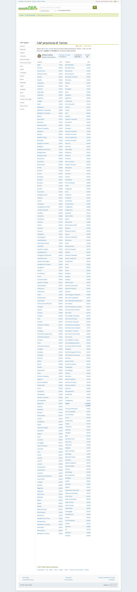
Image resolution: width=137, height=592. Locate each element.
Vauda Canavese (70, 463)
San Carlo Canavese (71, 298)
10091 (61, 83)
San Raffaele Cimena (72, 340)
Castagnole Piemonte (44, 255)
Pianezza (68, 152)
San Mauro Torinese (71, 331)
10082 (61, 355)
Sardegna (23, 89)
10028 (88, 427)
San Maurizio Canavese (72, 328)
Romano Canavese (71, 255)
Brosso (39, 168)
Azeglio (39, 101)
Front (39, 388)
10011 (61, 65)
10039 (88, 442)
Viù (66, 529)
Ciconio (39, 310)
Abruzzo (22, 46)
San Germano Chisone (72, 310)
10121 (88, 403)
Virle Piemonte (70, 520)
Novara (61, 570)
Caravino (40, 228)
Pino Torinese (69, 162)
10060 (61, 68)
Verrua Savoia (69, 475)
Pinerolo (68, 159)
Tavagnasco (69, 400)
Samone (68, 292)
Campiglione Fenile (43, 207)
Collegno (40, 331)
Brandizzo (40, 162)
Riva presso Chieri (71, 225)
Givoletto (40, 409)
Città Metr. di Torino (64, 55)
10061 (61, 270)
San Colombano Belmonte (73, 301)
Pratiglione (68, 207)
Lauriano (40, 449)
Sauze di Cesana (70, 364)
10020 (61, 86)
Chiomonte (40, 301)
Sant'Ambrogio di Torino (73, 352)
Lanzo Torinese (42, 446)
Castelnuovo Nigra (43, 261)
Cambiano (40, 204)
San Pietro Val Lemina (72, 334)
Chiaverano (41, 292)
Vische (67, 523)
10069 (88, 505)
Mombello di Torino (43, 518)
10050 (60, 155)
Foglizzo (40, 379)
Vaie (66, 436)
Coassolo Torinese (43, 325)
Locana (39, 464)
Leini (38, 452)
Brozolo (39, 171)
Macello (39, 485)
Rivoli (67, 243)
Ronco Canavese (70, 258)
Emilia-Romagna (25, 59)
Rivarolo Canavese (71, 237)
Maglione (40, 488)
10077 (88, 328)
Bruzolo (39, 180)
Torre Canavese (70, 412)
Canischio (40, 216)
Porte (67, 186)
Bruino (39, 174)
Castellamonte (42, 258)
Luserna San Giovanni (44, 476)
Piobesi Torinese (70, 165)
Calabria (22, 53)
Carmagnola (41, 237)
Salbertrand (69, 282)
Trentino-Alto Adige (26, 99)
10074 (61, 446)
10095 (61, 422)
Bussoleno (40, 192)
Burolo (39, 186)
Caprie (39, 225)
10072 (61, 249)
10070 (61, 71)
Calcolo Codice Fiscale (38, 1)
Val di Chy (68, 442)
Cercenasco (41, 273)
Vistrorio (68, 526)
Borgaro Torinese (43, 143)
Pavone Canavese (71, 131)
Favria (39, 364)
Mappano (40, 491)
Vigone (67, 487)
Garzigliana (41, 394)
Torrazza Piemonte (71, 409)
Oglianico (68, 98)
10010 (61, 74)
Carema (39, 231)
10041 (61, 234)
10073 (61, 319)
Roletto (67, 252)
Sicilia (21, 92)
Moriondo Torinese (71, 77)
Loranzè (40, 473)
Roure (67, 270)
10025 (88, 162)
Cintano (39, 313)
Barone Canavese (43, 128)
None (66, 92)
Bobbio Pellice (42, 137)
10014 (61, 201)
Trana (67, 418)
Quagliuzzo (69, 210)
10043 (88, 101)
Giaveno (39, 406)
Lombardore (41, 467)
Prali (66, 192)
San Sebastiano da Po (72, 343)
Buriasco (40, 183)
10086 (88, 237)
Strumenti (68, 577)
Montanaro (68, 71)
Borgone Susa (42, 155)
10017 (88, 71)
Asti (47, 570)
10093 (61, 331)
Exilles (39, 361)
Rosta (67, 267)
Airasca (39, 68)
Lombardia (23, 73)
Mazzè (39, 506)
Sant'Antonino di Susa (72, 355)
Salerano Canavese (71, 286)
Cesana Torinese (42, 282)
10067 (88, 487)
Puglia (22, 86)
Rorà (66, 264)
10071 (61, 143)
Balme (39, 116)
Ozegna (67, 116)
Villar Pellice (69, 502)
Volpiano (68, 533)
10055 (60, 340)
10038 (88, 472)
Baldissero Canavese (44, 110)
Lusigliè (39, 482)
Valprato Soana (70, 457)
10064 (88, 159)
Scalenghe (68, 367)
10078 (88, 466)
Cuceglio (40, 349)
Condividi (87, 46)
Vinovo (67, 517)
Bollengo (40, 140)
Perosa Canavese (70, 140)
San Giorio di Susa (71, 319)
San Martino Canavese (72, 325)
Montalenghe (69, 65)
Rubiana (68, 273)
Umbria (22, 102)
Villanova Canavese (71, 493)
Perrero (67, 143)
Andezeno (40, 86)
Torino (67, 403)
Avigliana (40, 98)
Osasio (67, 110)
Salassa (67, 279)
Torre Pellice (69, 415)
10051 (61, 98)
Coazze (39, 328)
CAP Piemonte (30, 15)
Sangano (68, 349)
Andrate (39, 89)
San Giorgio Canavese (72, 316)
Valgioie (67, 448)
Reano (67, 219)
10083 (61, 364)
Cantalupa (40, 219)
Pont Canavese (70, 183)
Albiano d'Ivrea (42, 74)
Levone (39, 461)
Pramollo (68, 198)
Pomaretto (68, 180)
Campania (23, 56)
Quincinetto (69, 216)
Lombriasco (41, 470)
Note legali (25, 577)
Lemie (39, 455)
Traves (67, 424)
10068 (88, 490)
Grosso (39, 419)
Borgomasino (41, 152)
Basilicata (23, 49)
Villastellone (69, 514)
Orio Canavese (69, 104)
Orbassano (68, 101)
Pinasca (67, 155)
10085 (88, 183)
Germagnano (41, 400)
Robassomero (69, 246)
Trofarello (68, 427)
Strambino (68, 394)
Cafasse (39, 198)
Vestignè (68, 478)
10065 (88, 198)
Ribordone (68, 222)
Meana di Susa (42, 509)
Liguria (22, 69)
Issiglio (39, 434)
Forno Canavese (42, 382)
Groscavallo (41, 415)
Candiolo (40, 213)
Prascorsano (69, 204)
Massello (40, 497)
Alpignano (40, 83)
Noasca (67, 83)
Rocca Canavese (70, 249)
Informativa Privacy (28, 580)
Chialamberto (41, 286)
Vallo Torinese (69, 451)
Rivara (67, 234)
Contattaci (111, 580)
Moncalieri (40, 527)
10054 (61, 282)
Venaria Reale (69, 466)
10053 (61, 192)
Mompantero (41, 521)
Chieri (39, 295)
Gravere (39, 413)
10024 (61, 527)
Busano (39, 189)
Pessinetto (68, 149)
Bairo (39, 104)
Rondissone (69, 261)
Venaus (67, 469)
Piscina (67, 171)
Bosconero (40, 159)
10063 (88, 137)
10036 (88, 382)
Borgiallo (40, 146)
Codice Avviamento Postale (106, 577)
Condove (40, 340)
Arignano (40, 95)
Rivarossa (68, 240)
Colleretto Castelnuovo (44, 334)
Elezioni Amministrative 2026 (104, 1)
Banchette (40, 119)
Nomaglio (68, 89)
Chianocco (40, 288)
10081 (61, 258)
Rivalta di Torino (70, 231)
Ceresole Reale (42, 279)
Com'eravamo (68, 580)
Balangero (40, 107)
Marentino (40, 494)
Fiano (39, 373)
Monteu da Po (69, 74)
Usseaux (68, 430)
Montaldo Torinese (43, 533)
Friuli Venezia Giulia (25, 63)
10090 (61, 174)
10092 (61, 131)
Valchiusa (68, 445)
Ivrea (39, 437)
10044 (88, 152)
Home (21, 15)
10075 (61, 500)
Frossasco (40, 391)
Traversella (69, 421)
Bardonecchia (41, 125)
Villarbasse (68, 508)
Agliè (39, 65)
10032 (61, 162)
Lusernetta (40, 479)
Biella (50, 570)
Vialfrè (67, 481)
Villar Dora (68, 496)
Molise (22, 79)
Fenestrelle (41, 370)
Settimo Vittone (70, 385)
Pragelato (68, 189)
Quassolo (68, 213)
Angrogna (40, 92)
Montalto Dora (69, 68)
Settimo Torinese (70, 382)
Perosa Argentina (71, 137)
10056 (88, 113)
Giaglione (40, 403)
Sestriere (68, 376)
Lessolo (39, 458)
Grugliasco (40, 422)
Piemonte (23, 82)
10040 (61, 77)
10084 (61, 382)
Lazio (21, 66)
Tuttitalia (20, 1)
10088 (88, 533)
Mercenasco (41, 512)
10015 (61, 437)
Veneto (22, 109)
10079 (61, 491)
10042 (88, 80)
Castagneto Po (42, 252)
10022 (61, 237)
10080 (61, 80)
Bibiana (39, 134)
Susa (66, 397)
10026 (88, 358)
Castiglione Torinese (44, 264)
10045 (88, 168)
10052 (61, 125)
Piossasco (68, 168)
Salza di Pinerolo (70, 288)
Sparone (68, 388)
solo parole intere (64, 10)
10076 (88, 86)
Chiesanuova (41, 298)
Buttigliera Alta (42, 195)
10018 (88, 131)
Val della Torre (70, 439)
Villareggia (68, 511)
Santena (68, 358)
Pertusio (68, 146)
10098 (88, 243)
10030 (61, 488)
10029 (88, 514)
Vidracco (68, 484)
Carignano (40, 234)
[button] (111, 585)
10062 (61, 476)
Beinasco (40, 131)
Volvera (67, 536)
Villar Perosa (69, 505)
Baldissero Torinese (43, 113)
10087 (88, 454)
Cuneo (56, 570)
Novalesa (68, 95)
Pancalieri (68, 122)
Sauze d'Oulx (69, 361)
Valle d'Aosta (24, 106)
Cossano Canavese (43, 346)
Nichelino (68, 80)
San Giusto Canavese (72, 322)
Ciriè (38, 319)
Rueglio (67, 276)
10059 (61, 521)
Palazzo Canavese (71, 119)
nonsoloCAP (27, 1)
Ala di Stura (41, 71)
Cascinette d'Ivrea (43, 243)
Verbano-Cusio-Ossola (76, 570)
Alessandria (40, 570)
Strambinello (69, 391)
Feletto (39, 367)
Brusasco (40, 177)
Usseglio (68, 433)
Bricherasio (41, 165)
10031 (61, 152)
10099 (88, 331)
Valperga (68, 454)
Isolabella (40, 431)
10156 (88, 406)
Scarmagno (69, 370)
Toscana (22, 96)
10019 (88, 394)
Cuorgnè (40, 355)
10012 (61, 140)
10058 (88, 376)
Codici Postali (48, 49)
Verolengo (68, 472)
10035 (61, 506)
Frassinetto (41, 385)
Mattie (39, 503)
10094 (61, 406)
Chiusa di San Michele (44, 304)
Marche (22, 76)
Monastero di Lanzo (43, 524)
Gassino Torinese (42, 397)
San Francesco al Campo (73, 307)
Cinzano (40, 316)
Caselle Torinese (42, 249)
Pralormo (68, 195)
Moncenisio (41, 530)
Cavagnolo (40, 267)
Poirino (67, 177)
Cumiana (40, 352)
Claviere (40, 322)
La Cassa (40, 440)
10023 (61, 295)
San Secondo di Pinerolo (73, 346)
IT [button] (116, 1)
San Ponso (68, 337)
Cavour (39, 270)
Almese (39, 77)
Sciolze (67, 373)
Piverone (68, 174)
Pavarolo (68, 128)
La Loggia (40, 443)
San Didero (68, 304)
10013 (61, 149)
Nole (66, 86)
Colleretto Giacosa (43, 337)
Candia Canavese (42, 210)
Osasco (67, 107)
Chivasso (40, 307)
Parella (67, 125)
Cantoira (40, 222)
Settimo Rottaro (70, 379)
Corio (39, 343)
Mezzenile (40, 515)
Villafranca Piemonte (72, 490)
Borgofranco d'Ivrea (43, 149)
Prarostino (68, 201)
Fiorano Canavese (43, 376)
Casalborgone (41, 240)
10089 (88, 445)
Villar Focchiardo (70, 499)
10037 (88, 409)
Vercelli (86, 570)
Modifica (79, 46)
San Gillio (68, 313)
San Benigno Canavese (72, 295)
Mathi (39, 500)
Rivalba (67, 228)
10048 (88, 517)
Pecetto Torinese (70, 134)
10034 (61, 307)
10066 (88, 415)
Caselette (40, 246)
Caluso (39, 201)
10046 (61, 431)
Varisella (68, 460)
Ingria (39, 425)
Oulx (66, 113)
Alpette (39, 80)
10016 (88, 68)
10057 (88, 352)
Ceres (39, 276)
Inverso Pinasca (42, 428)
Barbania (40, 122)
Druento (40, 358)
